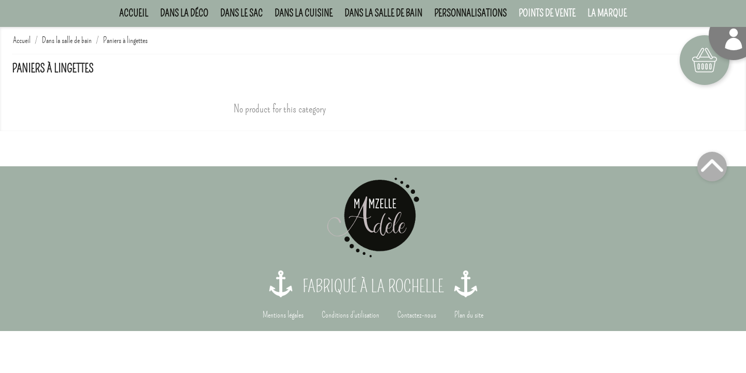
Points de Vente (547, 13)
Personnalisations (470, 13)
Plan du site (468, 315)
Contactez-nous (416, 315)
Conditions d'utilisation (350, 315)
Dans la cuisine (304, 13)
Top (712, 166)
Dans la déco (184, 13)
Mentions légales (283, 315)
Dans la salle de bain (383, 13)
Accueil (133, 13)
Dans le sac (241, 13)
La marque (607, 13)
